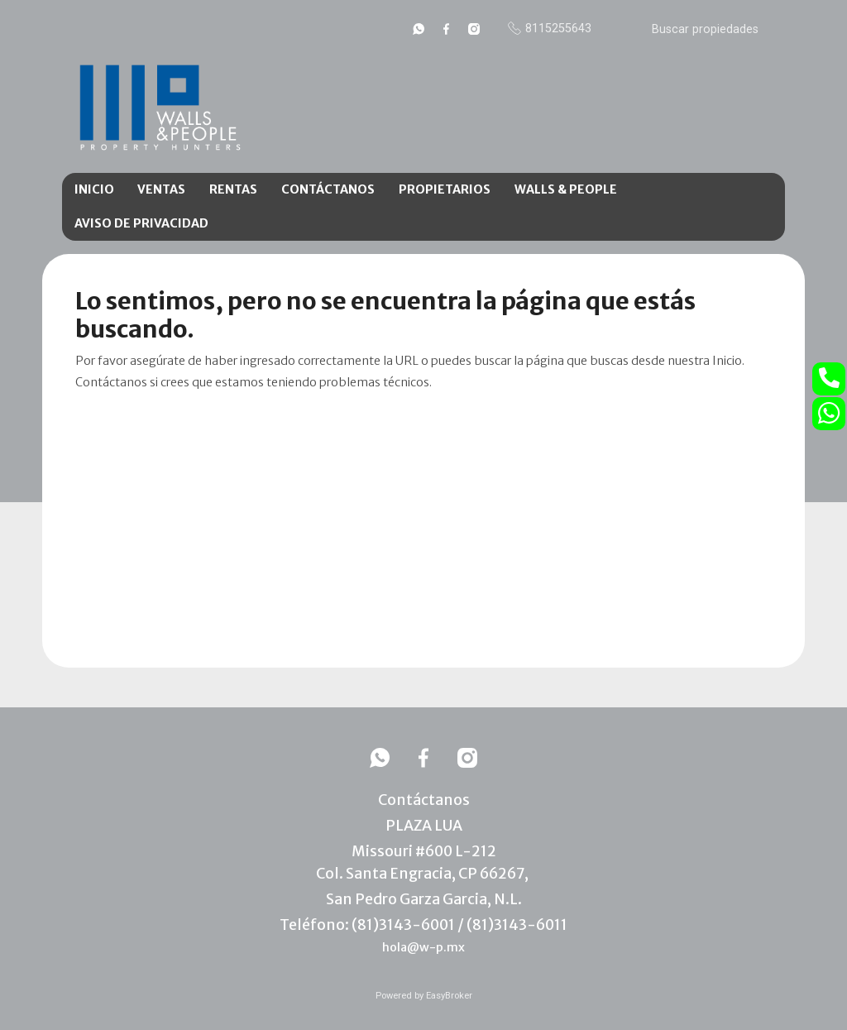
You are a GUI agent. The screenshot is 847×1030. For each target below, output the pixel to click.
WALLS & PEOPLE (565, 189)
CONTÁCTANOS (328, 189)
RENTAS (233, 189)
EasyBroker (449, 995)
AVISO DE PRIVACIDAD (141, 223)
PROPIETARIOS (444, 189)
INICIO (94, 189)
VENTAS (161, 189)
